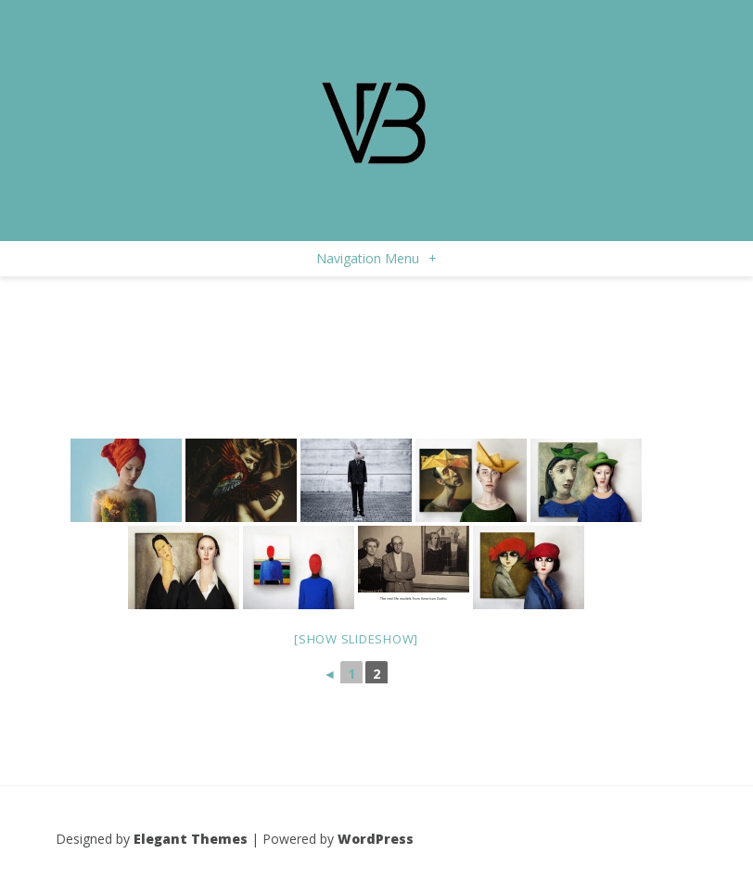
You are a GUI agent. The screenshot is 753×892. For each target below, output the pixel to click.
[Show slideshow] (356, 639)
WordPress (376, 838)
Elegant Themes (191, 838)
